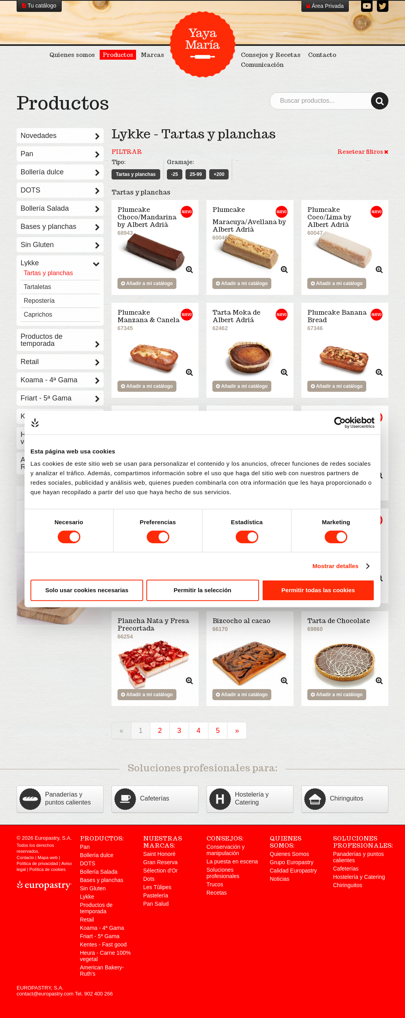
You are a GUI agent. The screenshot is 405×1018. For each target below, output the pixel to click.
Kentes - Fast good (103, 944)
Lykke (60, 262)
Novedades (60, 135)
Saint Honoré (159, 854)
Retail (60, 361)
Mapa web (48, 857)
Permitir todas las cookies (318, 590)
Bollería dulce (60, 172)
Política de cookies (47, 869)
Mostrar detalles (335, 566)
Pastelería (155, 895)
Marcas (152, 55)
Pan (60, 153)
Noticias (280, 879)
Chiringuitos (347, 885)
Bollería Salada (60, 208)
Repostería (39, 300)
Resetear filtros (362, 151)
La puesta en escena (232, 861)
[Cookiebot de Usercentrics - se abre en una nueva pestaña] (340, 423)
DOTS (60, 190)
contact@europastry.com (45, 994)
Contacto (322, 55)
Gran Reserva (160, 862)
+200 (219, 174)
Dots (149, 879)
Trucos (214, 884)
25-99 (196, 174)
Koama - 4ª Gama (60, 379)
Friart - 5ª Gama (60, 398)
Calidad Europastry (293, 870)
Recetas (216, 893)
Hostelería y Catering (359, 877)
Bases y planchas (60, 226)
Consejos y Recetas (271, 55)
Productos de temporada (60, 340)
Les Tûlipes (157, 887)
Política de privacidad (37, 863)
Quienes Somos (289, 854)
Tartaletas (37, 286)
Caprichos (38, 314)
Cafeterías (346, 868)
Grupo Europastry (292, 862)
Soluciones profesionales (222, 873)
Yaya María (202, 44)
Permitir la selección (202, 590)
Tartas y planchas (136, 174)
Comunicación (262, 64)
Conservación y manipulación (225, 850)
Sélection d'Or (160, 870)
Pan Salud (156, 904)
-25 (174, 174)
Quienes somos (72, 55)
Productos (117, 55)
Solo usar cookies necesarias (86, 590)
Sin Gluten (60, 244)
